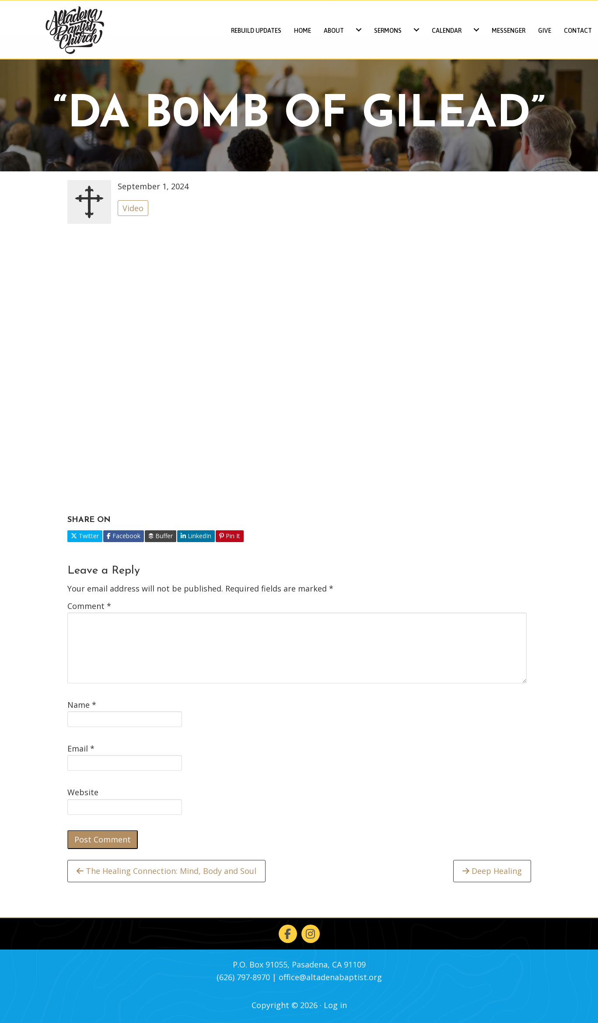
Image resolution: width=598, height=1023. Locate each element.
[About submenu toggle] (358, 29)
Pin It (229, 536)
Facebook (123, 536)
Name (81, 704)
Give (544, 30)
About (334, 30)
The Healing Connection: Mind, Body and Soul (166, 871)
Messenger (508, 30)
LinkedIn (196, 536)
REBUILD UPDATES (256, 30)
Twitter (85, 536)
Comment (89, 606)
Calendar (447, 30)
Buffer (160, 536)
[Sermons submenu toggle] (416, 29)
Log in (335, 1005)
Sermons (388, 30)
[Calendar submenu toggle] (476, 29)
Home (302, 30)
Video (132, 208)
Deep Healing (492, 871)
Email (80, 748)
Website (82, 792)
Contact (578, 30)
